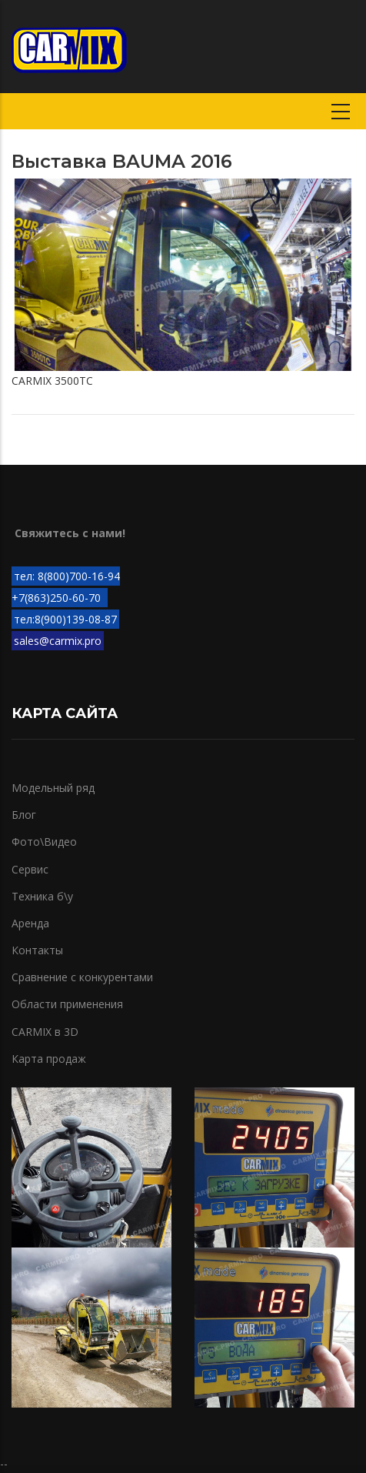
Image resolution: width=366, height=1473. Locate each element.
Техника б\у (42, 896)
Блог (24, 814)
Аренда (30, 923)
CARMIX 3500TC (52, 380)
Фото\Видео (44, 841)
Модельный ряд (53, 787)
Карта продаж (49, 1058)
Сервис (30, 869)
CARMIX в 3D (45, 1031)
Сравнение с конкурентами (82, 977)
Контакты (37, 950)
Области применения (67, 1004)
